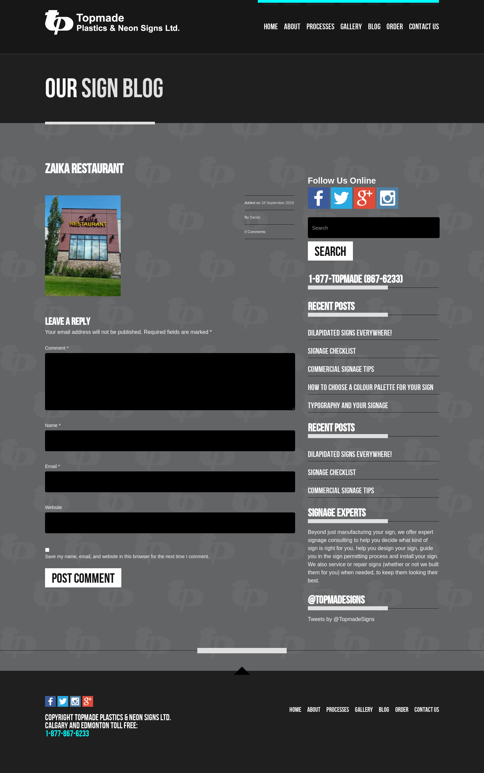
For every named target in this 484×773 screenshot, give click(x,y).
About (292, 26)
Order (395, 26)
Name (53, 425)
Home (271, 26)
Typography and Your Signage (348, 405)
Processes (320, 26)
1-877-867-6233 (67, 733)
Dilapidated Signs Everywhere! (350, 332)
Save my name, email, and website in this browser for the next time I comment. (127, 556)
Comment (57, 348)
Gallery (351, 26)
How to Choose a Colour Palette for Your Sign (370, 387)
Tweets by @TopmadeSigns (341, 619)
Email (52, 466)
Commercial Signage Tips (341, 369)
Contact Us (424, 26)
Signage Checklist (332, 351)
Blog (374, 26)
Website (53, 507)
